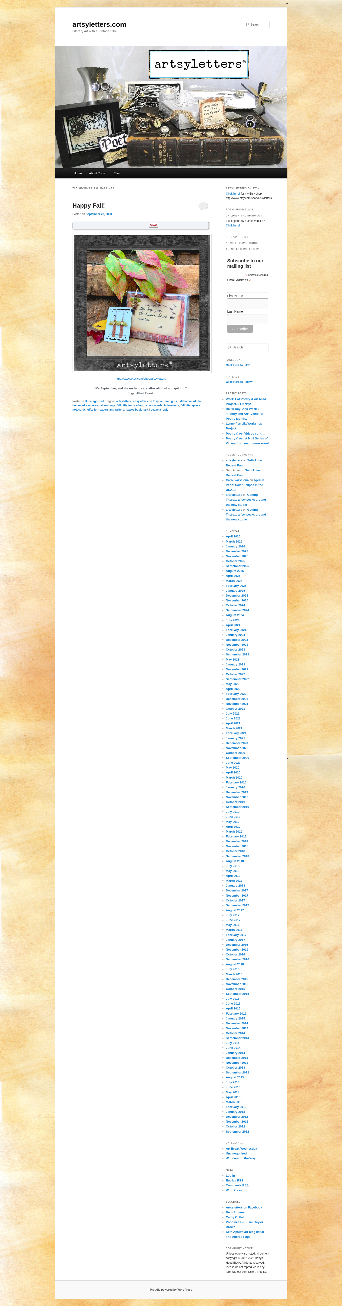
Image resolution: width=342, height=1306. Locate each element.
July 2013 (233, 1082)
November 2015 (237, 984)
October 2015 (235, 989)
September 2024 (237, 610)
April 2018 (233, 875)
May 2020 (232, 767)
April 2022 (233, 689)
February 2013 (236, 1107)
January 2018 (235, 885)
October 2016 (235, 954)
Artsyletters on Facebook (244, 1207)
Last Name (235, 311)
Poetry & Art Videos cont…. (245, 433)
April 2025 (233, 575)
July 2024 (233, 620)
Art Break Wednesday (241, 1148)
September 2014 (237, 1038)
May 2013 (232, 1092)
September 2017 (237, 905)
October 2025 (235, 561)
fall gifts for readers (130, 405)
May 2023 (232, 659)
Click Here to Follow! (240, 382)
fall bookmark (188, 401)
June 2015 (233, 1003)
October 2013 (235, 1067)
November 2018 (237, 846)
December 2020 (237, 743)
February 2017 (236, 935)
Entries (234, 1180)
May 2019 (232, 821)
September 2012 (237, 1131)
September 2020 (237, 757)
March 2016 (234, 974)
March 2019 (234, 831)
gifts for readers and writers (105, 409)
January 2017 (235, 940)
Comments (237, 1185)
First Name (235, 296)
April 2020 (233, 772)
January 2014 (235, 1053)
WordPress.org (237, 1190)
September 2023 (237, 654)
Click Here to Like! (238, 365)
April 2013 (233, 1097)
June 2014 (233, 1048)
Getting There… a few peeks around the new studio (246, 499)
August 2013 (235, 1077)
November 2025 (237, 556)
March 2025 (234, 581)
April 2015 (233, 1008)
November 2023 (237, 644)
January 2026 (235, 546)
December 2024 (237, 595)
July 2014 (233, 1043)
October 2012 (235, 1126)
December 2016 (237, 944)
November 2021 (237, 703)
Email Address (239, 280)
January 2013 (235, 1112)
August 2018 (235, 861)
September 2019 (237, 807)
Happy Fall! (89, 205)
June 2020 (233, 762)
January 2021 (235, 738)
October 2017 (235, 900)
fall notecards (153, 405)
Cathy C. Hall (235, 1217)
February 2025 (236, 585)
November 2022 (237, 669)
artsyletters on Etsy (146, 401)
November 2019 (237, 797)
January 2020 (235, 787)
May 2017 (232, 925)
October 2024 (235, 605)
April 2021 (233, 723)
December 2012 (237, 1116)
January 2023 (235, 664)
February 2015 (236, 1013)
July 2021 (233, 713)
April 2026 (233, 536)
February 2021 (236, 733)
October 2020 (235, 753)
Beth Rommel (236, 1212)
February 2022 (236, 693)
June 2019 (233, 817)
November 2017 (237, 895)
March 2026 (234, 541)
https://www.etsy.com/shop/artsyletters (140, 378)
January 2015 (235, 1018)
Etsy (117, 173)
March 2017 (234, 929)
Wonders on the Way (241, 1158)
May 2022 (232, 684)
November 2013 (237, 1062)
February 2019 (236, 836)
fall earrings (107, 405)
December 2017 (237, 890)
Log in (230, 1175)
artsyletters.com (99, 24)
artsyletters (123, 401)
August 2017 (235, 910)
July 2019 (233, 811)
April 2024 (233, 625)
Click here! (233, 193)
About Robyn (97, 173)
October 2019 (235, 802)
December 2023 (237, 639)
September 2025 (237, 566)
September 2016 (237, 959)
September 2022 (237, 679)
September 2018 (237, 856)
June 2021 (233, 718)
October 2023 (235, 649)
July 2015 (233, 998)
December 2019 (237, 792)
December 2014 (237, 1023)
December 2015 (237, 979)
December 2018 (237, 841)
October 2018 (235, 851)
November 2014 (237, 1028)
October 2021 (235, 708)
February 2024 (236, 630)
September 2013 (237, 1072)
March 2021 (234, 728)
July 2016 (233, 969)
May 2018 (232, 871)
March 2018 (234, 880)
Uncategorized (94, 401)
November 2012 (237, 1121)
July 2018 (233, 866)
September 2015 (237, 994)
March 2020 (234, 777)
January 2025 (235, 590)
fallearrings (171, 405)
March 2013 (234, 1102)
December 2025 (237, 551)
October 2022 (235, 674)
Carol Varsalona (237, 480)
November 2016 (237, 949)
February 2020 (236, 782)
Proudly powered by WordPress (171, 1289)
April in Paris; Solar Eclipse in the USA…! (245, 485)
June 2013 (233, 1087)
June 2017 (233, 920)
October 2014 (235, 1033)
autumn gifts (168, 401)
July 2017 (233, 915)
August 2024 (235, 615)
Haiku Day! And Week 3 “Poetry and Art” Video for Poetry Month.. (245, 413)
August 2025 (235, 571)
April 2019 (233, 826)
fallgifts (186, 405)
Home (78, 173)
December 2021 (237, 699)
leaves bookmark (137, 409)
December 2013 (237, 1058)
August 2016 (235, 964)
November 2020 (237, 748)
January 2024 (235, 635)
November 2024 (237, 600)
